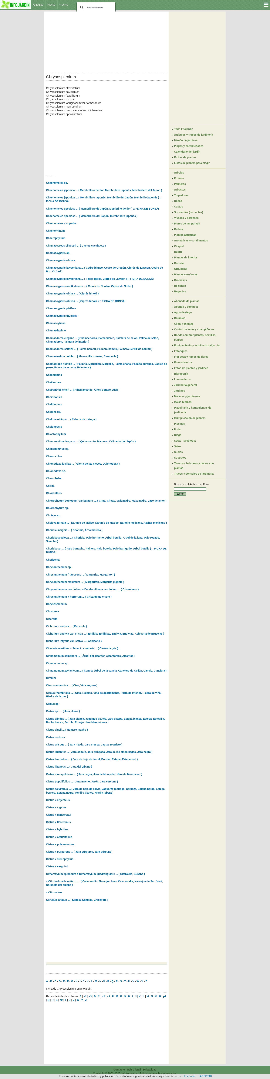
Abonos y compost (186, 306)
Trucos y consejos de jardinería (194, 473)
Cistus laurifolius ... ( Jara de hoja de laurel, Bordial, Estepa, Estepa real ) (92, 759)
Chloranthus (54, 493)
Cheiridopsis (54, 397)
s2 (61, 999)
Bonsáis (179, 263)
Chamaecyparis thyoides (61, 315)
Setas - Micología (185, 440)
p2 (164, 996)
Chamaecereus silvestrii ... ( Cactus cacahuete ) (76, 245)
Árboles (179, 172)
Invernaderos (182, 379)
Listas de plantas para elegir (192, 162)
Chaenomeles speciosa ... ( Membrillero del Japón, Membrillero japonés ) (91, 215)
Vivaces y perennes (186, 217)
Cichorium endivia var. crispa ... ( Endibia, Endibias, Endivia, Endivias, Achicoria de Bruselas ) (105, 633)
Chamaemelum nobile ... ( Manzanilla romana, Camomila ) (82, 356)
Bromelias (180, 280)
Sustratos (180, 457)
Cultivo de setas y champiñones (194, 329)
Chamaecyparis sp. (58, 252)
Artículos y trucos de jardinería (193, 134)
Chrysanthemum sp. (59, 567)
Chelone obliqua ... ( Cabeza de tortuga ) (71, 419)
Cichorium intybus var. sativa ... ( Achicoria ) (74, 640)
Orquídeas (180, 268)
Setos (177, 446)
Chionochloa (54, 456)
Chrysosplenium (56, 604)
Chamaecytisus (56, 323)
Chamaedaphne (56, 330)
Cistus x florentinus (58, 822)
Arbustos (180, 189)
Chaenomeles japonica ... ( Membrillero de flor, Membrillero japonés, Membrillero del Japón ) (104, 190)
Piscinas (179, 423)
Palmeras (180, 183)
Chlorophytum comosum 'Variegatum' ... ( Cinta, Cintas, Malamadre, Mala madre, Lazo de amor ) (106, 500)
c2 (103, 996)
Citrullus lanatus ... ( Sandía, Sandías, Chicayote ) (77, 899)
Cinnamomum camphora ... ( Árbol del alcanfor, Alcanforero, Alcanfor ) (90, 655)
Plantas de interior (185, 257)
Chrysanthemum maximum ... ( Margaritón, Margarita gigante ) (85, 581)
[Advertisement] (106, 41)
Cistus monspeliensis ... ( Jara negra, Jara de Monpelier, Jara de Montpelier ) (94, 774)
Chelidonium (54, 404)
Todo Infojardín (183, 129)
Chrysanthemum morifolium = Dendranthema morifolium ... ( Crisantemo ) (92, 589)
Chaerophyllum (55, 238)
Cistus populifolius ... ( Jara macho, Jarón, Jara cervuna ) (82, 781)
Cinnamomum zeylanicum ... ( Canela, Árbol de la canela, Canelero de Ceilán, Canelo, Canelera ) (106, 670)
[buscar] (95, 7)
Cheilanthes (53, 382)
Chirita (50, 485)
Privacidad (150, 1069)
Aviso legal (134, 1069)
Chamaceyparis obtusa (60, 260)
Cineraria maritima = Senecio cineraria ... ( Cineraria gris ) (82, 648)
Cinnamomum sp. (57, 663)
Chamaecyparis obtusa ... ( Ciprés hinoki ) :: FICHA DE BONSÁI (85, 301)
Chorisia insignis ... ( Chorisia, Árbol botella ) (74, 530)
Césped (179, 246)
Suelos (178, 451)
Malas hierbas (183, 401)
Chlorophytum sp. (57, 508)
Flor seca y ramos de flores (191, 356)
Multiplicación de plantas (189, 418)
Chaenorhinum (55, 230)
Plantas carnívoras (186, 274)
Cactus (178, 206)
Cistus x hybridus (57, 829)
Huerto (178, 251)
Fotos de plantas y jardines (191, 368)
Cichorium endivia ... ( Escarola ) (66, 626)
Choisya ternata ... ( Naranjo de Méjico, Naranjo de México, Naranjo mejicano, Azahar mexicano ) (106, 522)
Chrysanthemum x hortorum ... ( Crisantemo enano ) (79, 596)
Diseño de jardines (185, 140)
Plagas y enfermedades (189, 146)
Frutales (179, 178)
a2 (85, 996)
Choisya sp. (53, 515)
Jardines (179, 390)
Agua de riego (183, 312)
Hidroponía (181, 373)
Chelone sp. (53, 411)
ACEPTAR (206, 1076)
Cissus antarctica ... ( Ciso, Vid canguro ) (71, 685)
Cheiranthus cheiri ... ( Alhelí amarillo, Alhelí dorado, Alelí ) (82, 389)
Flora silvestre (183, 362)
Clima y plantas (184, 323)
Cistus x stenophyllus (59, 859)
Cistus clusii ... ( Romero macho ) (67, 729)
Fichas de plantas (185, 157)
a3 (90, 996)
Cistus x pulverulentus (60, 844)
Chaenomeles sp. (57, 182)
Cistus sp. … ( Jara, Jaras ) (63, 711)
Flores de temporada (187, 223)
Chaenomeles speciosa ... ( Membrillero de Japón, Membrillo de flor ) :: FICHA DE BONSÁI (102, 208)
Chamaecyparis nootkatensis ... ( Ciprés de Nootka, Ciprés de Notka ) (89, 286)
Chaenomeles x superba (61, 223)
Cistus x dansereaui (58, 814)
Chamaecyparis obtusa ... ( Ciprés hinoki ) (72, 293)
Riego (177, 435)
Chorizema (53, 559)
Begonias (180, 291)
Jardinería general (185, 385)
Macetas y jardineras (187, 396)
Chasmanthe (54, 374)
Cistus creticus (55, 737)
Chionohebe (53, 478)
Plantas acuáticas (185, 234)
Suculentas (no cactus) (188, 212)
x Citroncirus (54, 892)
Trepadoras (181, 195)
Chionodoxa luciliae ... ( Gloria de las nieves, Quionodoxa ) (83, 463)
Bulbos (178, 229)
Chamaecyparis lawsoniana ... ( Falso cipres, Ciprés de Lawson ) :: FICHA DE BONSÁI (100, 278)
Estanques (180, 351)
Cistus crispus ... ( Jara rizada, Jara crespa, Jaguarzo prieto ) (84, 744)
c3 (108, 996)
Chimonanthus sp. (57, 448)
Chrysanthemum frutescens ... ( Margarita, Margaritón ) (80, 574)
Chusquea (52, 611)
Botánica (179, 318)
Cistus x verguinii (57, 866)
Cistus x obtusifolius (59, 836)
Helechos (180, 285)
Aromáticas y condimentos (191, 240)
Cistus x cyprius (56, 807)
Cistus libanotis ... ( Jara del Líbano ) (69, 766)
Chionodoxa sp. (56, 471)
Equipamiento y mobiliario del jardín (197, 345)
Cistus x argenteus (58, 800)
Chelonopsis (54, 426)
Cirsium (51, 677)
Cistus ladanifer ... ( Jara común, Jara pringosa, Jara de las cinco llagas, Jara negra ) (99, 751)
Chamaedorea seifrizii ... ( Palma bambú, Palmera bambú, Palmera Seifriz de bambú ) (99, 348)
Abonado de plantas (186, 301)
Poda (177, 429)
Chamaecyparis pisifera (61, 308)
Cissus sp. (52, 703)
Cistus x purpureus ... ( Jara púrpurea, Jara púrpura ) (79, 851)
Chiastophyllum (56, 434)
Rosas (178, 200)
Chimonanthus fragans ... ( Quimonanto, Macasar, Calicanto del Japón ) (91, 441)
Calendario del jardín (187, 151)
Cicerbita (51, 618)
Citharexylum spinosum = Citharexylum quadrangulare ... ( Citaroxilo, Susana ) (95, 873)
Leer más (189, 1076)
